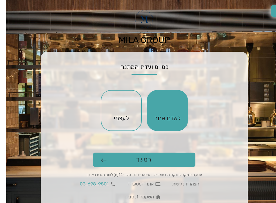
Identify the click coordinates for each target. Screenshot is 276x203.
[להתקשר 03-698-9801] (92, 184)
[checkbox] (161, 110)
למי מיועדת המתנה (138, 67)
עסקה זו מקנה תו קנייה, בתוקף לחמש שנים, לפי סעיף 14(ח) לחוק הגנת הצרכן (138, 175)
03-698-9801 (88, 184)
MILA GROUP (138, 40)
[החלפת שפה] (270, 11)
